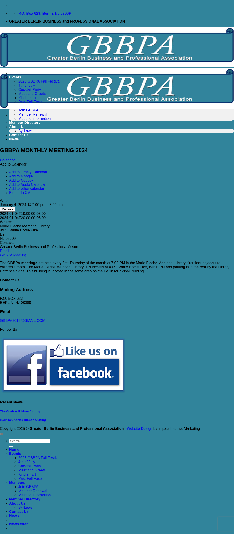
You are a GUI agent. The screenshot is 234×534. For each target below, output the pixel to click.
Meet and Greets (32, 94)
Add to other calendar (26, 189)
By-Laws (25, 131)
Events (15, 77)
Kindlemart (27, 98)
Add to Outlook (21, 180)
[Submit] (11, 446)
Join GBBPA (28, 110)
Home (14, 73)
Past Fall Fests (30, 102)
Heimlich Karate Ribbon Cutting (23, 420)
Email (4, 251)
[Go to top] (2, 434)
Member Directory (24, 123)
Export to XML (20, 193)
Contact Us (18, 135)
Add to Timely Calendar (28, 172)
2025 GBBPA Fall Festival (39, 81)
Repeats (7, 209)
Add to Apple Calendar (27, 184)
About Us (17, 127)
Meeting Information (34, 118)
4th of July (26, 85)
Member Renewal (32, 114)
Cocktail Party (29, 89)
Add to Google (21, 176)
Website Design (139, 429)
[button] (13, 164)
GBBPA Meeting (13, 255)
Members (17, 106)
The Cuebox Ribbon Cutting (20, 411)
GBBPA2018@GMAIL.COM (22, 321)
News (14, 139)
